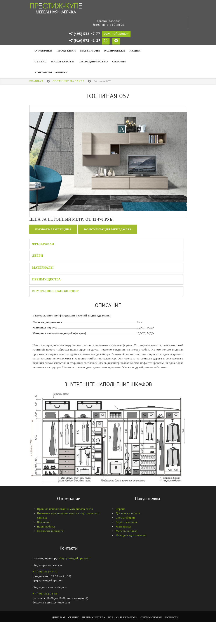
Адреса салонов (126, 522)
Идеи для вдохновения (131, 535)
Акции (135, 50)
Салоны (119, 61)
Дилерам (58, 617)
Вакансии (43, 522)
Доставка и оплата (128, 513)
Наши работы (46, 526)
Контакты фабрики (51, 72)
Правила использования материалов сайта (65, 508)
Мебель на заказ (126, 531)
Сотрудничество (93, 61)
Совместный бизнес (50, 531)
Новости (172, 617)
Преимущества (46, 279)
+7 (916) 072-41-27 (84, 40)
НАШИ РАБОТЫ (62, 61)
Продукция (66, 50)
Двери (37, 255)
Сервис (41, 61)
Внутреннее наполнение (55, 291)
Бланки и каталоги (123, 617)
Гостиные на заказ (68, 81)
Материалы (90, 50)
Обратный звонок (116, 33)
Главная (36, 81)
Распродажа (114, 50)
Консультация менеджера (107, 229)
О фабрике (43, 50)
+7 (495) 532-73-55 (45, 593)
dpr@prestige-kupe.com (74, 558)
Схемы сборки (125, 517)
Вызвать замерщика (53, 229)
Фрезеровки (43, 244)
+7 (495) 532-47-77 (84, 33)
